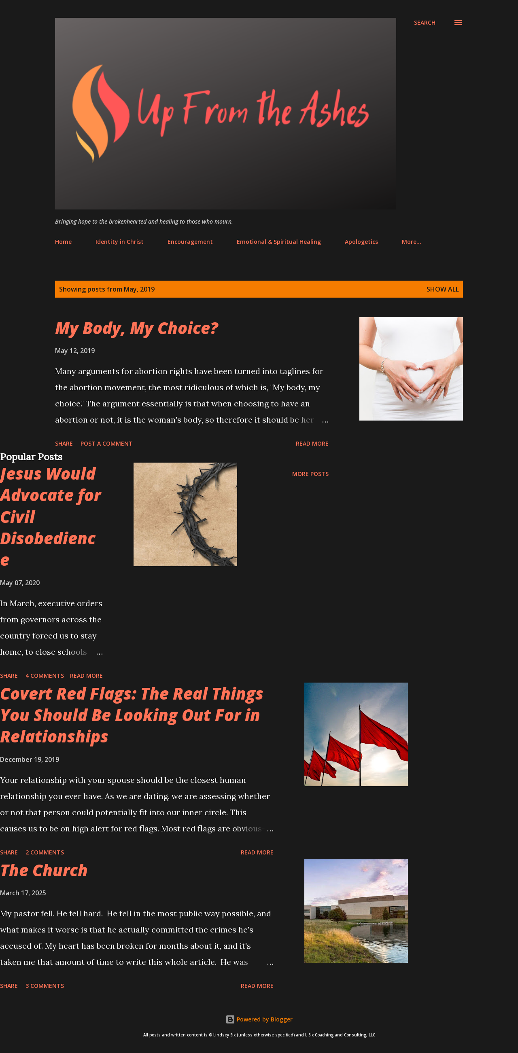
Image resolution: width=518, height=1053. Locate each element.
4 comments (44, 675)
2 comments (44, 852)
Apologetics (361, 241)
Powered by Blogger (259, 1019)
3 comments (44, 986)
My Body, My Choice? (136, 328)
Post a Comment (107, 443)
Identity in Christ (120, 241)
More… (411, 241)
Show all (443, 289)
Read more (312, 443)
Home (63, 241)
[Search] (424, 22)
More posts (310, 474)
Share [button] (64, 443)
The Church (44, 870)
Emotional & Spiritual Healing (279, 241)
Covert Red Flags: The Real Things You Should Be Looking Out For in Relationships (131, 715)
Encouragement (190, 241)
